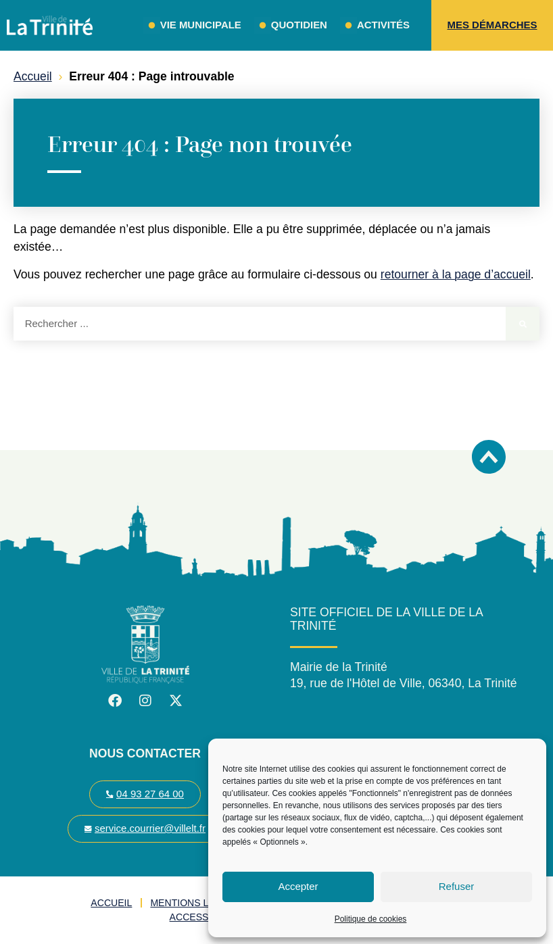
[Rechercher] (522, 324)
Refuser (457, 886)
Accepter (298, 886)
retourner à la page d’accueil (456, 274)
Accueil (33, 76)
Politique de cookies (371, 919)
